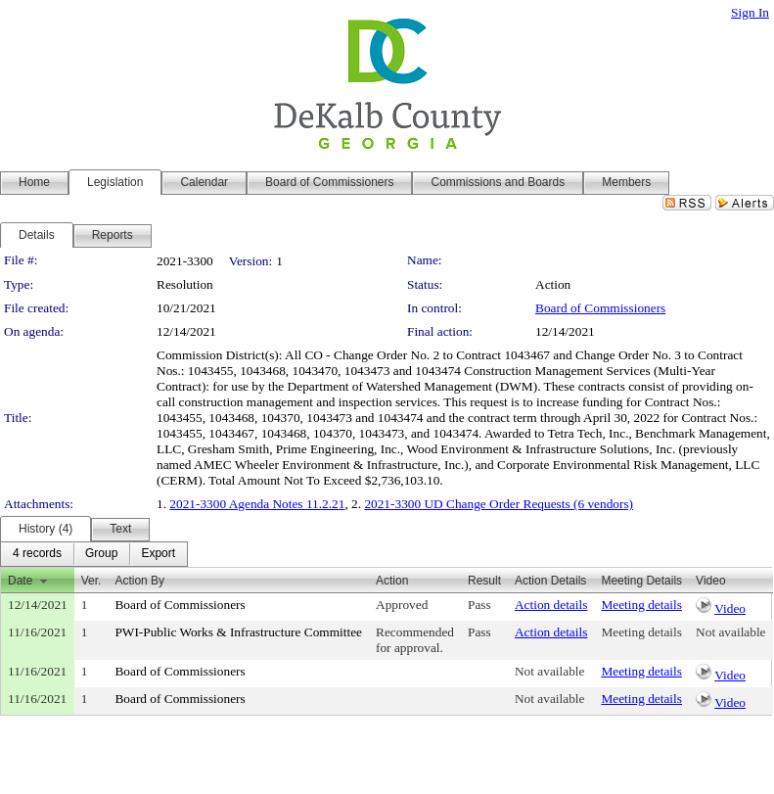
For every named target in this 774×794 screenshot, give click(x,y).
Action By (139, 580)
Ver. (91, 580)
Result (484, 580)
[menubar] (94, 554)
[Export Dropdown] (158, 554)
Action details (551, 604)
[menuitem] (37, 554)
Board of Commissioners (600, 308)
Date (20, 580)
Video (730, 608)
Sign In (750, 12)
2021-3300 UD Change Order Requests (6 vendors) (498, 503)
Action (392, 580)
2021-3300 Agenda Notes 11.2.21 (256, 503)
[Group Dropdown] (101, 554)
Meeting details (641, 604)
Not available (730, 632)
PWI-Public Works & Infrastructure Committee (238, 632)
